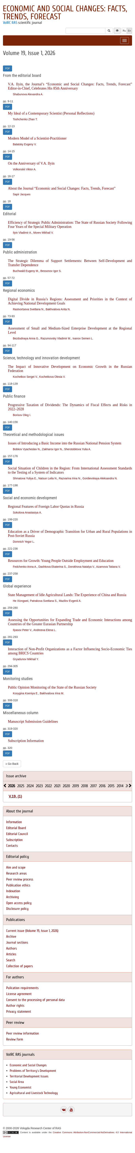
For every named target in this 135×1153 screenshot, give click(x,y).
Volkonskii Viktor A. (24, 169)
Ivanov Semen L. (83, 338)
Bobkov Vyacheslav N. (27, 449)
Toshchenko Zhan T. (25, 119)
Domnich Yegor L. (24, 541)
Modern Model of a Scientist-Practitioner (37, 138)
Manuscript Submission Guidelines (33, 721)
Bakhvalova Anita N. (58, 309)
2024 (30, 786)
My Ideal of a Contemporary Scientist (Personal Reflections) (51, 113)
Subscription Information (26, 741)
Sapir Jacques (21, 194)
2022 (48, 786)
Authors (11, 948)
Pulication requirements (22, 988)
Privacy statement (18, 1011)
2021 (57, 786)
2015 (111, 786)
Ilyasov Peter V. (22, 630)
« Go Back (12, 763)
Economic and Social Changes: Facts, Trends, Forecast (65, 12)
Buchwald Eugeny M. (26, 271)
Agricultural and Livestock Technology (34, 1093)
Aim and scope (15, 867)
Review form (14, 1039)
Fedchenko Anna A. (25, 566)
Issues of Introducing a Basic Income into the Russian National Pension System (64, 443)
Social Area (17, 1082)
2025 (20, 786)
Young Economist (20, 1087)
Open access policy (19, 903)
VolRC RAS (10, 22)
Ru (124, 30)
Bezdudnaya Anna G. (26, 338)
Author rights (15, 1006)
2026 (11, 786)
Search (10, 960)
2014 (120, 786)
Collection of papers (19, 966)
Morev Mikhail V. (43, 232)
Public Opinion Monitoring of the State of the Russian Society (52, 687)
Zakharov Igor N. (52, 449)
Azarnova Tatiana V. (108, 566)
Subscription (14, 840)
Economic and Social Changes (28, 1065)
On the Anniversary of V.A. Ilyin (31, 163)
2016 (102, 786)
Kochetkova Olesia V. (52, 376)
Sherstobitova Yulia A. (77, 449)
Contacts (12, 846)
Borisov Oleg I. (22, 415)
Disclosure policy (17, 909)
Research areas (16, 873)
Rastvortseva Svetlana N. (28, 309)
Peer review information (22, 1033)
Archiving (12, 897)
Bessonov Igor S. (50, 271)
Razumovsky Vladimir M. (56, 338)
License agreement (19, 994)
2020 (66, 786)
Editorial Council (17, 834)
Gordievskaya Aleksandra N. (99, 478)
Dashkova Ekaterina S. (52, 566)
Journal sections (17, 942)
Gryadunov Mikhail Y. (26, 659)
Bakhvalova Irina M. (52, 693)
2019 (75, 786)
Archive (11, 936)
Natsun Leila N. (47, 478)
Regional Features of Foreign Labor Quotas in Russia (46, 507)
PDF (7, 68)
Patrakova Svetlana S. (43, 600)
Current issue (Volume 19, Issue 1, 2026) (32, 931)
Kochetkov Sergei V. (25, 376)
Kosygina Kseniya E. (25, 693)
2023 (39, 786)
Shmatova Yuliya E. (25, 478)
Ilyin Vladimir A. (22, 232)
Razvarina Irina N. (70, 478)
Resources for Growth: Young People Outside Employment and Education (60, 561)
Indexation (13, 891)
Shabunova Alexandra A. (28, 94)
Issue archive (16, 776)
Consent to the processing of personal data (35, 1000)
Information (14, 822)
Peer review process (19, 879)
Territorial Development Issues (29, 1076)
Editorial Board (16, 828)
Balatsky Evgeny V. (24, 144)
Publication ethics (18, 885)
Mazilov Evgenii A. (70, 600)
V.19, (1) (15, 796)
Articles (11, 954)
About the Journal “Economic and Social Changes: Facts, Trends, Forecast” (61, 188)
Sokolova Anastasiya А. (27, 512)
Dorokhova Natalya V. (81, 566)
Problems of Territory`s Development (33, 1071)
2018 (84, 786)
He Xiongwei (20, 600)
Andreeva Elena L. (44, 630)
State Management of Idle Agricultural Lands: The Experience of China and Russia (67, 595)
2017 (93, 786)
